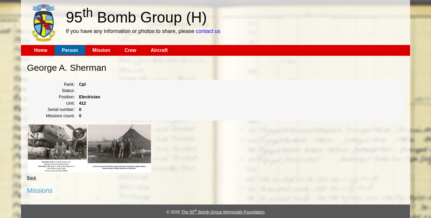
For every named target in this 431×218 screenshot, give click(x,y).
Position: (67, 96)
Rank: (69, 84)
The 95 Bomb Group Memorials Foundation (223, 212)
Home (40, 50)
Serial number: (61, 109)
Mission (101, 50)
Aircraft (159, 50)
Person (70, 50)
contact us (208, 31)
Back (31, 177)
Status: (68, 90)
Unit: (70, 103)
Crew (130, 50)
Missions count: (60, 115)
